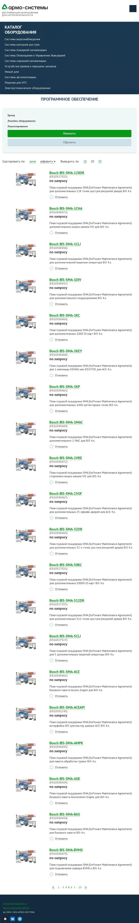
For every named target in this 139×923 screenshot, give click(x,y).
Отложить (61, 197)
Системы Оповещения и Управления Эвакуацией (35, 55)
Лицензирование (18, 126)
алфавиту (46, 161)
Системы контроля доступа (22, 44)
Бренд (11, 115)
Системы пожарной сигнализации (26, 50)
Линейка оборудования (21, 120)
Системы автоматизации (20, 77)
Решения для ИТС (16, 82)
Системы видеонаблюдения (22, 39)
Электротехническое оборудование (27, 88)
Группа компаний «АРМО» (16, 907)
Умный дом (12, 71)
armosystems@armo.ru (15, 903)
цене (32, 161)
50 (100, 161)
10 (85, 161)
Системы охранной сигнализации (25, 61)
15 (80, 887)
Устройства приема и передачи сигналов (30, 66)
